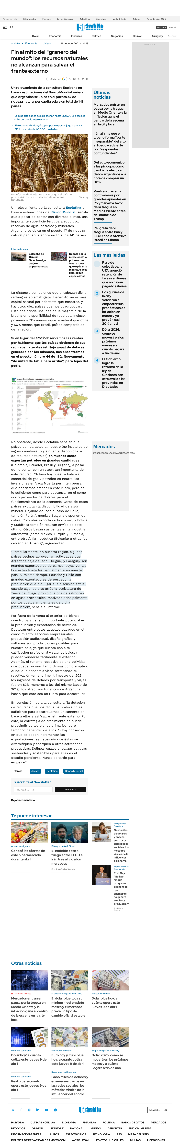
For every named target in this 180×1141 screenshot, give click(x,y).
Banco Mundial (63, 212)
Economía (55, 36)
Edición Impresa (140, 1128)
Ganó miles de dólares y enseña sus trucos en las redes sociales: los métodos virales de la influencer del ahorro (121, 845)
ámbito (15, 43)
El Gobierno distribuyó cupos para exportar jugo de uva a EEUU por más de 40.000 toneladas (48, 127)
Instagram (29, 1109)
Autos (54, 1134)
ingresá (172, 27)
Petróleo (46, 19)
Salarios (136, 19)
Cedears (130, 453)
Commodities (118, 453)
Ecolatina (73, 207)
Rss (119, 1134)
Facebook (21, 1109)
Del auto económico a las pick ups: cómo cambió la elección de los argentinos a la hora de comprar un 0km (110, 172)
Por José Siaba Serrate (63, 869)
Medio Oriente (119, 19)
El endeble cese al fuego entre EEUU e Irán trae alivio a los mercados (67, 857)
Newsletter (172, 36)
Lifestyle (57, 1128)
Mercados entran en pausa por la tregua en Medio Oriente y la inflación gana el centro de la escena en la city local (110, 114)
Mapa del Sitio (138, 1134)
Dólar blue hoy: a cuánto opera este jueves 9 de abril (106, 1002)
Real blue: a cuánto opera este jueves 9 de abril (28, 1085)
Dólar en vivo (29, 19)
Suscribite (71, 789)
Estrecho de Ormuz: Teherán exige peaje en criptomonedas (38, 260)
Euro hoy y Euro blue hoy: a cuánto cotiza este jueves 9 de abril (67, 1059)
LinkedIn (37, 1109)
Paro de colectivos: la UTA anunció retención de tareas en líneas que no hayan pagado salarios (114, 274)
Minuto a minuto (22, 993)
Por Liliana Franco (118, 909)
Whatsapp (55, 1109)
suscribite (161, 27)
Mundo (96, 1128)
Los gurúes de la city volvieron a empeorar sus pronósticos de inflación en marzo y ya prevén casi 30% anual (113, 308)
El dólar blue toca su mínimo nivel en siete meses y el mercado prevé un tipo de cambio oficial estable (68, 1007)
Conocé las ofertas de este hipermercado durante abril (28, 855)
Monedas (98, 453)
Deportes (115, 1128)
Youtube (46, 1110)
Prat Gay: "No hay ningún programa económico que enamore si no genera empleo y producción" (121, 888)
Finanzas (76, 36)
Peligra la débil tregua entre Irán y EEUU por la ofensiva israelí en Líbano (110, 234)
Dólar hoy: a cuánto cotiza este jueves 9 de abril (29, 1059)
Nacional (77, 1128)
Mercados (158, 1122)
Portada (17, 1122)
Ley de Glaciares (65, 19)
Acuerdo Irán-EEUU (156, 19)
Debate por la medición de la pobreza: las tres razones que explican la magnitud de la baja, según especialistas (78, 265)
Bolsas (107, 453)
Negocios (117, 36)
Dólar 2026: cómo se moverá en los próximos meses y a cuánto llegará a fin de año (113, 341)
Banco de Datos (132, 1122)
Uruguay (157, 36)
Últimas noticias (43, 1122)
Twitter (12, 1110)
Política (96, 36)
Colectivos (85, 19)
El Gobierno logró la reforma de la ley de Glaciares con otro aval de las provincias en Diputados (113, 373)
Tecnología (101, 1134)
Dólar (35, 36)
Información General (27, 1134)
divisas (47, 43)
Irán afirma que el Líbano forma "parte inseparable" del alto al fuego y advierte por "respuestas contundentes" (110, 143)
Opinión (137, 36)
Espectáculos (76, 1134)
